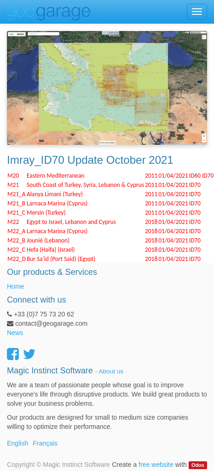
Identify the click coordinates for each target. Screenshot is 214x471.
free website (156, 464)
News (15, 332)
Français (45, 443)
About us (111, 371)
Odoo (197, 465)
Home (15, 286)
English (17, 443)
